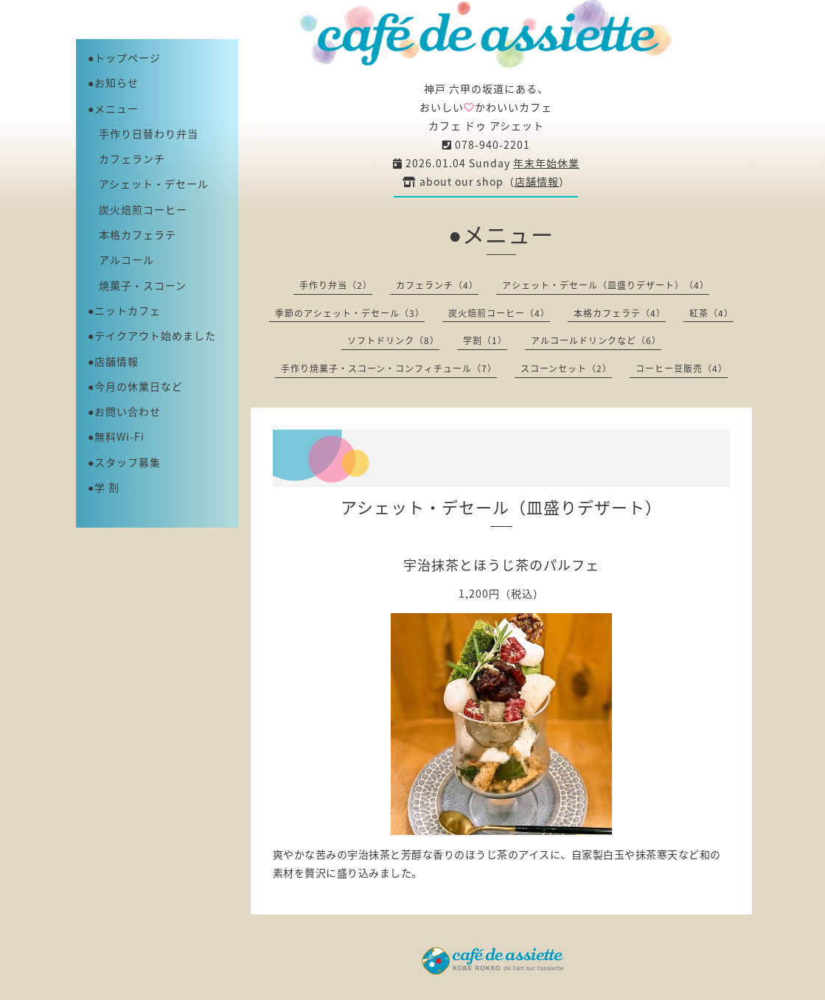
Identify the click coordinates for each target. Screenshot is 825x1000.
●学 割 (103, 487)
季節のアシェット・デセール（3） (350, 313)
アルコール (121, 259)
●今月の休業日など (135, 386)
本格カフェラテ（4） (620, 313)
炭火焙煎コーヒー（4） (499, 313)
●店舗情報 (113, 361)
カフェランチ (126, 158)
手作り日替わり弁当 (143, 133)
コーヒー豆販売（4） (682, 368)
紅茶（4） (711, 313)
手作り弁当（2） (335, 285)
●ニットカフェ (124, 310)
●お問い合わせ (124, 411)
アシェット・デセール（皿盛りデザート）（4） (605, 285)
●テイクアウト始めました (152, 335)
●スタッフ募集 (124, 462)
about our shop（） (486, 181)
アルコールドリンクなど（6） (596, 340)
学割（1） (485, 340)
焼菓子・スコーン (137, 285)
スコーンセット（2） (566, 368)
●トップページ (124, 57)
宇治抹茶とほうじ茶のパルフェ (501, 565)
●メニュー (113, 108)
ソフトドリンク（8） (393, 340)
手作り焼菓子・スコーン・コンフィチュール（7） (389, 368)
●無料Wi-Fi (116, 436)
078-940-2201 (486, 144)
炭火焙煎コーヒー (137, 209)
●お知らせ (113, 82)
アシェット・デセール (148, 183)
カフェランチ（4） (437, 285)
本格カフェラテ (132, 234)
